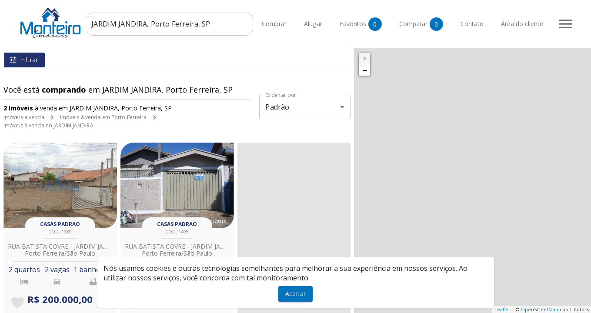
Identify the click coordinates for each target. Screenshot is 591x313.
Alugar (324, 24)
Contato (483, 24)
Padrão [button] (277, 107)
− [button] (365, 70)
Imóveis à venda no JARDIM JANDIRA (48, 125)
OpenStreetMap (539, 309)
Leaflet (502, 309)
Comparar (432, 24)
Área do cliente (533, 24)
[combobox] (180, 24)
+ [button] (364, 58)
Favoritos (372, 24)
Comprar (285, 24)
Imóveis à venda (23, 117)
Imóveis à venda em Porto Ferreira (103, 117)
